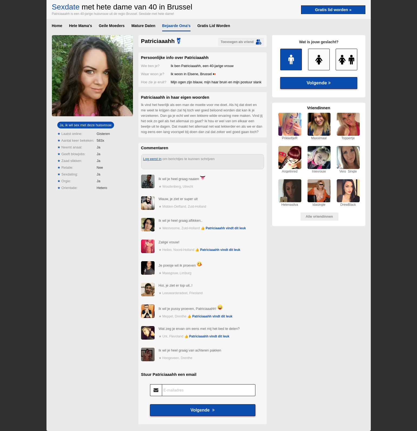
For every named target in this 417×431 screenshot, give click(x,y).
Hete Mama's (80, 26)
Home (57, 26)
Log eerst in (152, 159)
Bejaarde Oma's (176, 26)
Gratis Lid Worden (213, 26)
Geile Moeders (112, 26)
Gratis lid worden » (333, 9)
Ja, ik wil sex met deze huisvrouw (85, 125)
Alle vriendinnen (319, 216)
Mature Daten (143, 26)
